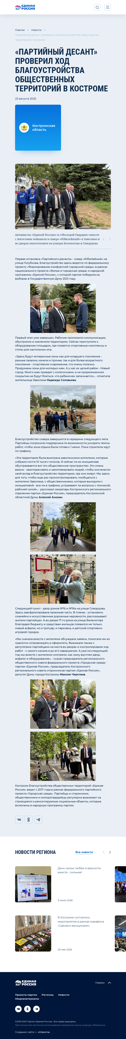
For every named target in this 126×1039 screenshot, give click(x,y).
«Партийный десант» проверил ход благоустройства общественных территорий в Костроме (57, 37)
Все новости (84, 852)
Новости (36, 30)
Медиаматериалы (27, 998)
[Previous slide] (103, 239)
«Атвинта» (43, 1032)
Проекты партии (26, 994)
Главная (20, 30)
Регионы (47, 994)
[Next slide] (110, 239)
